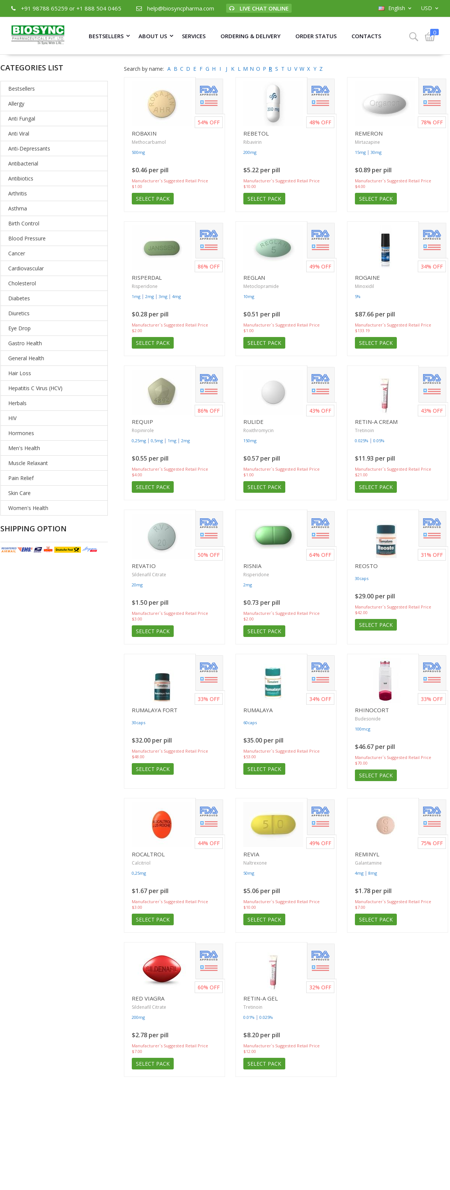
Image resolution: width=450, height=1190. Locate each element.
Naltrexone (255, 863)
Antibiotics (20, 178)
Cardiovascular (26, 268)
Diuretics (19, 313)
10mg (248, 296)
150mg (249, 440)
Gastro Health (25, 343)
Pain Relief (21, 478)
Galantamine (368, 863)
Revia (251, 854)
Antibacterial (23, 163)
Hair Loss (19, 373)
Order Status (316, 36)
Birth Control (23, 223)
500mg (138, 152)
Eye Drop (19, 328)
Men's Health (24, 448)
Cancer (16, 253)
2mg (149, 296)
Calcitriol (141, 863)
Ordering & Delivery (250, 36)
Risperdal (147, 277)
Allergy (16, 103)
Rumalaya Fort (154, 710)
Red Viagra (148, 998)
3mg (163, 296)
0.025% (361, 440)
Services (194, 36)
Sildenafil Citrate (149, 574)
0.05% (378, 440)
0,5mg (157, 440)
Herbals (17, 403)
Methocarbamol (149, 142)
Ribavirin (252, 142)
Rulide (253, 421)
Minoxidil (364, 286)
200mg (249, 152)
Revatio (144, 566)
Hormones (21, 433)
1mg (136, 296)
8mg (372, 873)
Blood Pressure (27, 238)
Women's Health (28, 507)
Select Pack (153, 198)
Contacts (366, 36)
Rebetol (256, 133)
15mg (360, 152)
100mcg (362, 729)
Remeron (369, 133)
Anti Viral (18, 133)
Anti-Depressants (29, 148)
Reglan (254, 277)
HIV (12, 418)
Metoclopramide (261, 286)
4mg (176, 296)
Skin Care (19, 493)
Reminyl (367, 854)
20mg (137, 585)
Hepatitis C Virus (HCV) (35, 388)
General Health (26, 358)
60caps (250, 722)
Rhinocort (372, 710)
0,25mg (139, 440)
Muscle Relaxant (28, 463)
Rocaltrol (148, 854)
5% (358, 296)
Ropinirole (143, 430)
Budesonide (368, 719)
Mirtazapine (367, 142)
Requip (142, 421)
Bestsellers (106, 36)
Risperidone (145, 286)
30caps (361, 578)
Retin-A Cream (376, 421)
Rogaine (367, 277)
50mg (248, 873)
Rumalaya (258, 710)
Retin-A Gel (260, 998)
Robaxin (144, 133)
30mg (376, 152)
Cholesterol (22, 283)
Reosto (366, 566)
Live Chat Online (259, 8)
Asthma (17, 208)
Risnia (252, 566)
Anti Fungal (21, 118)
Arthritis (17, 193)
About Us (153, 36)
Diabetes (19, 298)
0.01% (249, 1017)
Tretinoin (364, 430)
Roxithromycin (258, 430)
